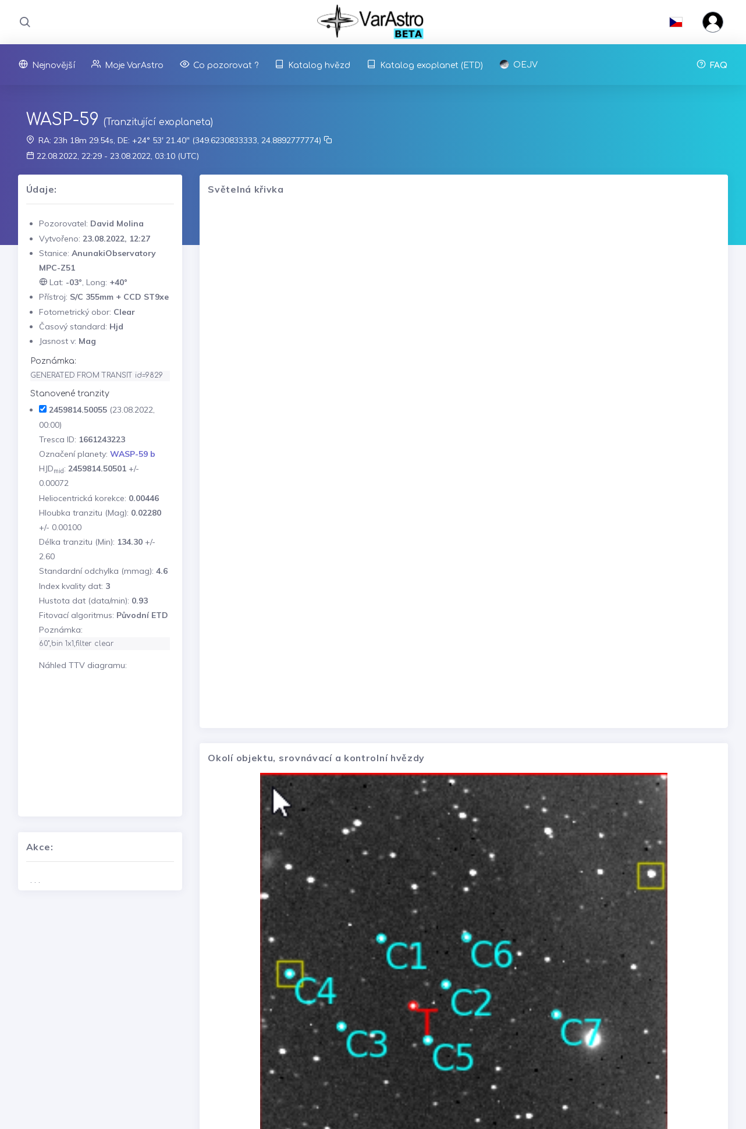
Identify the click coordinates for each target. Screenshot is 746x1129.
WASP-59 (62, 120)
